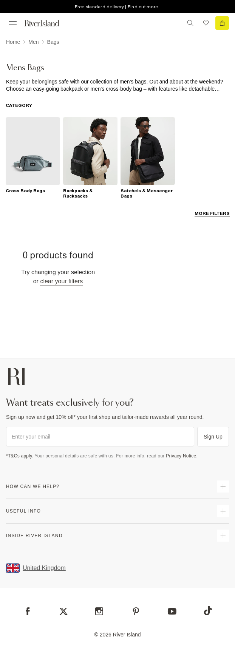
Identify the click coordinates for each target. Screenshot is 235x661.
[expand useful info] (223, 511)
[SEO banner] (117, 85)
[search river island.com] (190, 23)
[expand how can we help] (223, 486)
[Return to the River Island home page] (47, 23)
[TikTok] (207, 610)
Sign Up (213, 437)
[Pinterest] (136, 611)
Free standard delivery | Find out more (116, 6)
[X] (63, 611)
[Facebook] (28, 611)
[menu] (13, 23)
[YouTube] (172, 611)
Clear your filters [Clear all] (61, 281)
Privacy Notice (181, 456)
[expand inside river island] (223, 536)
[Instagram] (99, 611)
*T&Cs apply (19, 456)
